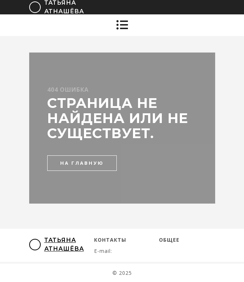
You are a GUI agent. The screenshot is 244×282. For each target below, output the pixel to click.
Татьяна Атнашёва (56, 244)
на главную (82, 163)
